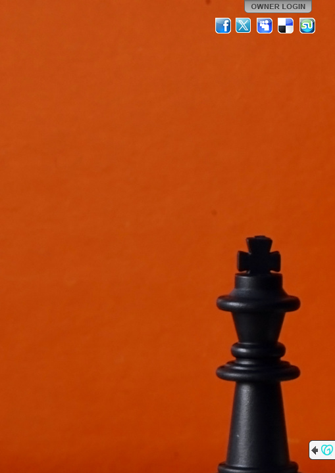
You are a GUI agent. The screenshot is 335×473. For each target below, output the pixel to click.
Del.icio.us (286, 25)
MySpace (265, 25)
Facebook (223, 25)
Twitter (244, 25)
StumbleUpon (307, 25)
